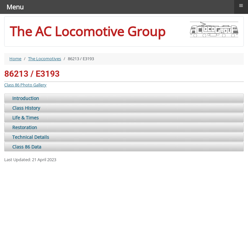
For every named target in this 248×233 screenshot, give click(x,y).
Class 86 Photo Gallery (25, 85)
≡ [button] (241, 5)
